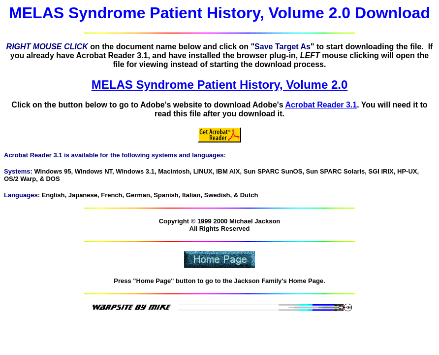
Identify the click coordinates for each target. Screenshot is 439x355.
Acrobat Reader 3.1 (321, 105)
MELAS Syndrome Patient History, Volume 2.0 (220, 84)
